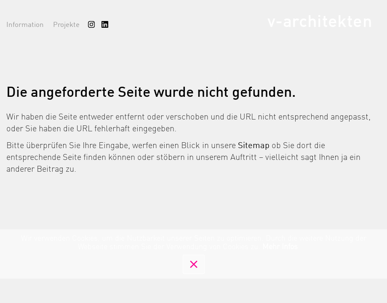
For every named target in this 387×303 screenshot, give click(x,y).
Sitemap (254, 146)
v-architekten (319, 22)
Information (25, 25)
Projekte (66, 25)
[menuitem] (91, 24)
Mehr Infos (280, 247)
